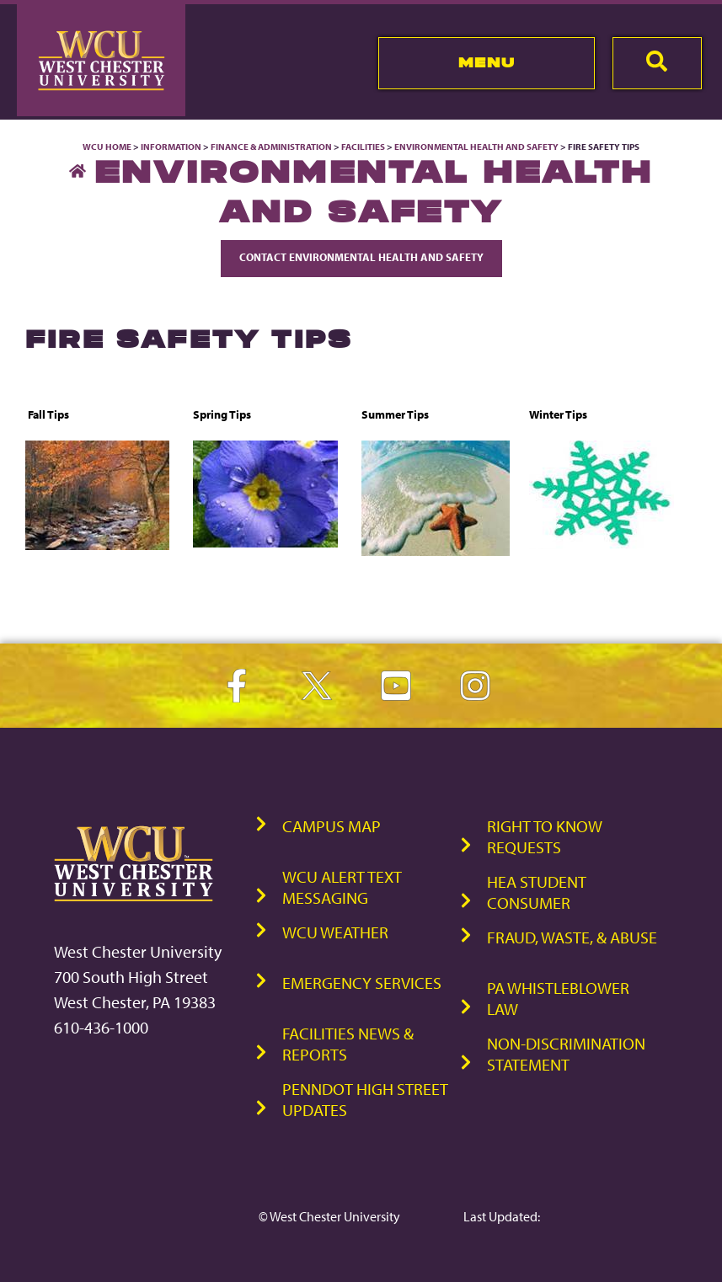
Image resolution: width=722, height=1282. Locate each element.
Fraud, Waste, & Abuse (572, 937)
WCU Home (107, 146)
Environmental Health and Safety (477, 146)
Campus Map (331, 825)
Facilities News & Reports (348, 1044)
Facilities (363, 146)
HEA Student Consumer (536, 892)
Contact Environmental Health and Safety (361, 257)
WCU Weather (335, 932)
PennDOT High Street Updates (365, 1099)
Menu (486, 62)
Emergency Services (361, 982)
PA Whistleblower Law (558, 998)
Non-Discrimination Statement (566, 1054)
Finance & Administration (271, 146)
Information (171, 146)
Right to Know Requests (544, 836)
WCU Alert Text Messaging (342, 887)
